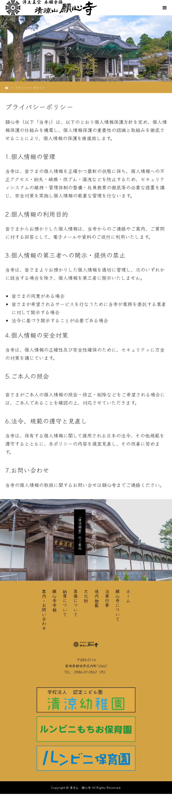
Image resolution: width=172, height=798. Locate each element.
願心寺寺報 (54, 600)
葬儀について (75, 603)
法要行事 (107, 598)
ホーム (128, 596)
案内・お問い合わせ (44, 609)
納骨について (65, 603)
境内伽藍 (96, 598)
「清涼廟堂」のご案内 (79, 532)
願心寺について (117, 605)
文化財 (86, 596)
